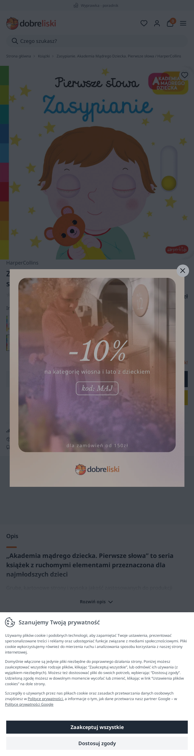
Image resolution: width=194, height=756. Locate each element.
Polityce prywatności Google (29, 704)
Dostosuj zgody (97, 743)
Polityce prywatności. (46, 698)
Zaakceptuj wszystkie (97, 727)
